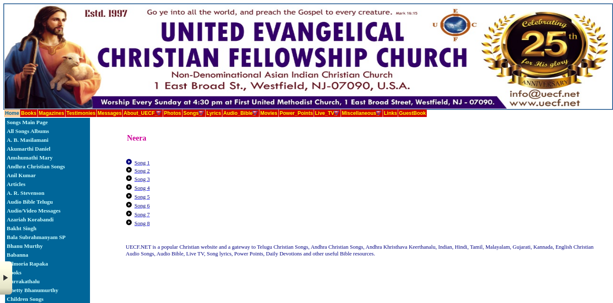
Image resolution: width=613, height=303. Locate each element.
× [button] (6, 278)
